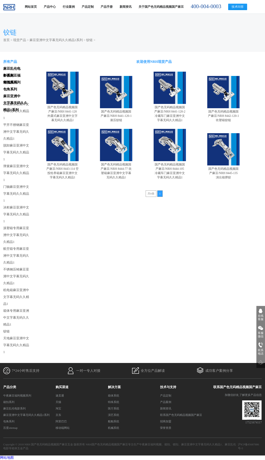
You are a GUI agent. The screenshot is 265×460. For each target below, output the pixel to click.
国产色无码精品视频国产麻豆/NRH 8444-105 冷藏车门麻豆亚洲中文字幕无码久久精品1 (170, 169)
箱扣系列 (8, 402)
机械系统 (113, 427)
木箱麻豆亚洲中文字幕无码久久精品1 (16, 111)
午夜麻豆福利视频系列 (17, 395)
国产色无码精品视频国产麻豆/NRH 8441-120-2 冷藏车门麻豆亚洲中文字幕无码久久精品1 (170, 111)
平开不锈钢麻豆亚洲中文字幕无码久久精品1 (16, 131)
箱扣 (167, 444)
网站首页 (31, 6)
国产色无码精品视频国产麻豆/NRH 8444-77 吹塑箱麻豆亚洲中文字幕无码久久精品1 (116, 169)
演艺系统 (113, 415)
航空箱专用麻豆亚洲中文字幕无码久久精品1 (16, 255)
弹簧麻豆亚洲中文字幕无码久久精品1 (16, 173)
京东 (58, 415)
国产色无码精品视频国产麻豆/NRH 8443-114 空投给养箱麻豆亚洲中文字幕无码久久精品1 (62, 169)
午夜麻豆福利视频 (150, 444)
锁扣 (175, 444)
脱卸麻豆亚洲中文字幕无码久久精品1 (16, 152)
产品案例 (165, 402)
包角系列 (8, 421)
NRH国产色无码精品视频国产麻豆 (107, 444)
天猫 (58, 402)
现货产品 (19, 40)
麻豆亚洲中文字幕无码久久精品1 (201, 444)
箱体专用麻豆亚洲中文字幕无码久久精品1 (16, 317)
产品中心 (50, 6)
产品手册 (107, 6)
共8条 (151, 193)
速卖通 (60, 395)
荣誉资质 (165, 427)
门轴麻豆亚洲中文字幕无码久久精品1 (16, 193)
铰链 (89, 40)
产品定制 (88, 6)
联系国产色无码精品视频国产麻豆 (181, 415)
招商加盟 (165, 421)
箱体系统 (113, 395)
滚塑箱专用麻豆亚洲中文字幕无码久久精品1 (16, 235)
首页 (6, 40)
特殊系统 (113, 402)
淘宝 (58, 408)
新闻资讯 (126, 6)
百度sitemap (10, 427)
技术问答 (238, 6)
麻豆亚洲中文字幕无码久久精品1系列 (56, 40)
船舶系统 (113, 421)
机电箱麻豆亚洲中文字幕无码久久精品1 (16, 297)
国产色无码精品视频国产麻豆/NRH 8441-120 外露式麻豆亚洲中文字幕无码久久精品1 (62, 111)
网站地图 (7, 457)
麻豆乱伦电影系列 (14, 408)
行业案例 (69, 6)
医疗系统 (113, 408)
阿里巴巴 (61, 421)
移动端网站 (63, 427)
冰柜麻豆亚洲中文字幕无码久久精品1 (16, 214)
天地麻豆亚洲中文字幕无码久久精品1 (16, 345)
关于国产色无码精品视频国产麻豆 (161, 6)
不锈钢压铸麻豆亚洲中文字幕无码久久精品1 (16, 276)
